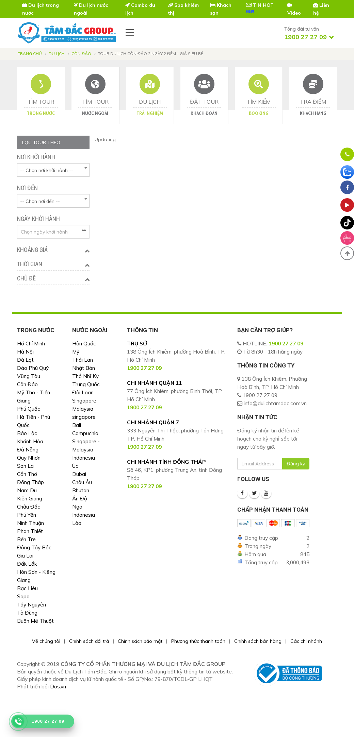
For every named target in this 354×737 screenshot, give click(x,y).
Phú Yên (26, 515)
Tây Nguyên (31, 604)
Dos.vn (58, 686)
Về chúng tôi (46, 641)
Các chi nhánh (306, 641)
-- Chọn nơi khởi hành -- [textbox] (46, 170)
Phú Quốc (28, 409)
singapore (84, 417)
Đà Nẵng (27, 449)
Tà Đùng (27, 613)
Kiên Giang (29, 498)
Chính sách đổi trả (89, 641)
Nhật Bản (83, 368)
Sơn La (25, 466)
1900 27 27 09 (286, 343)
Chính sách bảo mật (140, 641)
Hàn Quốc (84, 343)
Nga (77, 506)
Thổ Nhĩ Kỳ (85, 376)
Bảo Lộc (27, 433)
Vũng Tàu (28, 376)
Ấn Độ (79, 498)
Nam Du (27, 490)
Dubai (79, 474)
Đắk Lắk (27, 564)
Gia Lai (25, 555)
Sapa (23, 596)
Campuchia (85, 433)
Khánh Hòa (30, 441)
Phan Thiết (30, 531)
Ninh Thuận (30, 523)
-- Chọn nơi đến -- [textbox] (40, 201)
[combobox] (53, 170)
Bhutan (80, 490)
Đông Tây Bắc (34, 547)
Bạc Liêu (27, 588)
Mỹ (75, 351)
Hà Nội (25, 351)
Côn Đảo (81, 53)
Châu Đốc (28, 506)
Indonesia (83, 515)
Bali (76, 425)
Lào (76, 523)
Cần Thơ (27, 474)
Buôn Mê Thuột (35, 621)
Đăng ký (296, 464)
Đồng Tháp (30, 482)
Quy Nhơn (29, 458)
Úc (75, 466)
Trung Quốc (86, 384)
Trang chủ (30, 53)
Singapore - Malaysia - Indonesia (86, 449)
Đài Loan (83, 392)
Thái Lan (82, 360)
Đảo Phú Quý (33, 368)
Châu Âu (82, 482)
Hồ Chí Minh (31, 343)
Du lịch (57, 53)
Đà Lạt (25, 360)
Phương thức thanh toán (198, 641)
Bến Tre (26, 539)
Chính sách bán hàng (257, 641)
